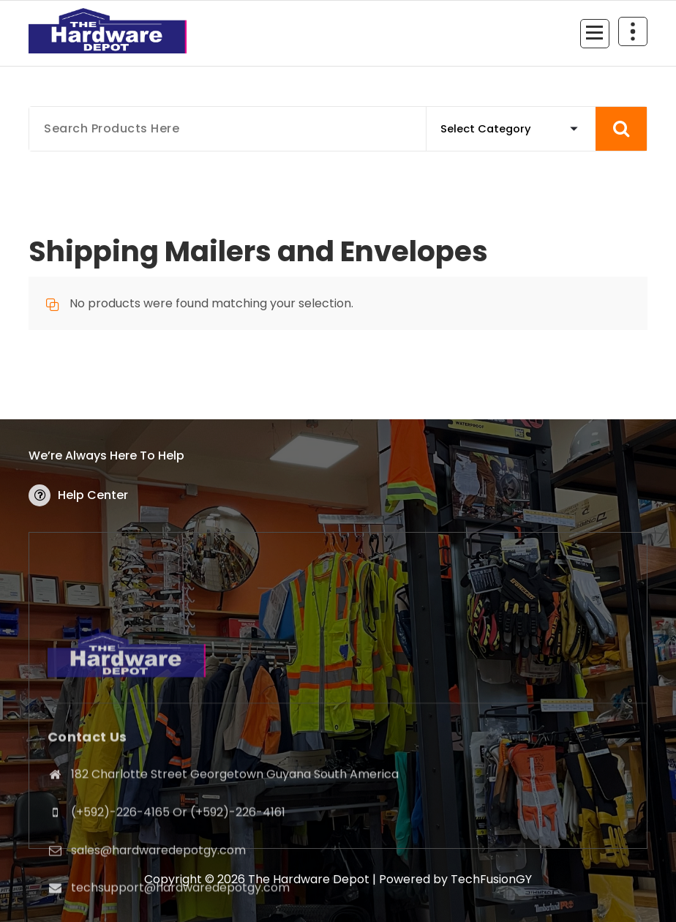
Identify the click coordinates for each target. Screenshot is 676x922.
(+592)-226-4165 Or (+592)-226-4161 (178, 892)
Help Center (93, 495)
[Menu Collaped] (594, 33)
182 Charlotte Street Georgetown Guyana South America (235, 854)
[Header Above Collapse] (632, 31)
